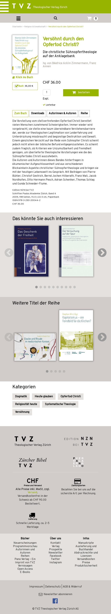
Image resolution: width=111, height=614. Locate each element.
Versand (32, 492)
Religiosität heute (26, 404)
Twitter (55, 559)
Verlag (55, 546)
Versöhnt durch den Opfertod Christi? (65, 26)
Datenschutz (53, 586)
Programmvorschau (25, 546)
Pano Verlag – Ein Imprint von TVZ (25, 561)
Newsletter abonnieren (55, 594)
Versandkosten (86, 559)
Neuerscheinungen (25, 543)
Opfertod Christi (71, 396)
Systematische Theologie (60, 404)
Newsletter (56, 553)
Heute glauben (44, 396)
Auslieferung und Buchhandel (85, 548)
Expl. (46, 99)
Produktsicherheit (86, 566)
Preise (86, 562)
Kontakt (55, 543)
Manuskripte (86, 543)
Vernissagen (25, 566)
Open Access (25, 569)
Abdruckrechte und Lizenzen (86, 554)
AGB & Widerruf (72, 586)
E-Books (25, 572)
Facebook (55, 556)
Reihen (25, 556)
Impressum (36, 586)
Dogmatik (21, 396)
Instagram (55, 562)
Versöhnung (22, 412)
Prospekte (55, 549)
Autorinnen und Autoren (25, 551)
